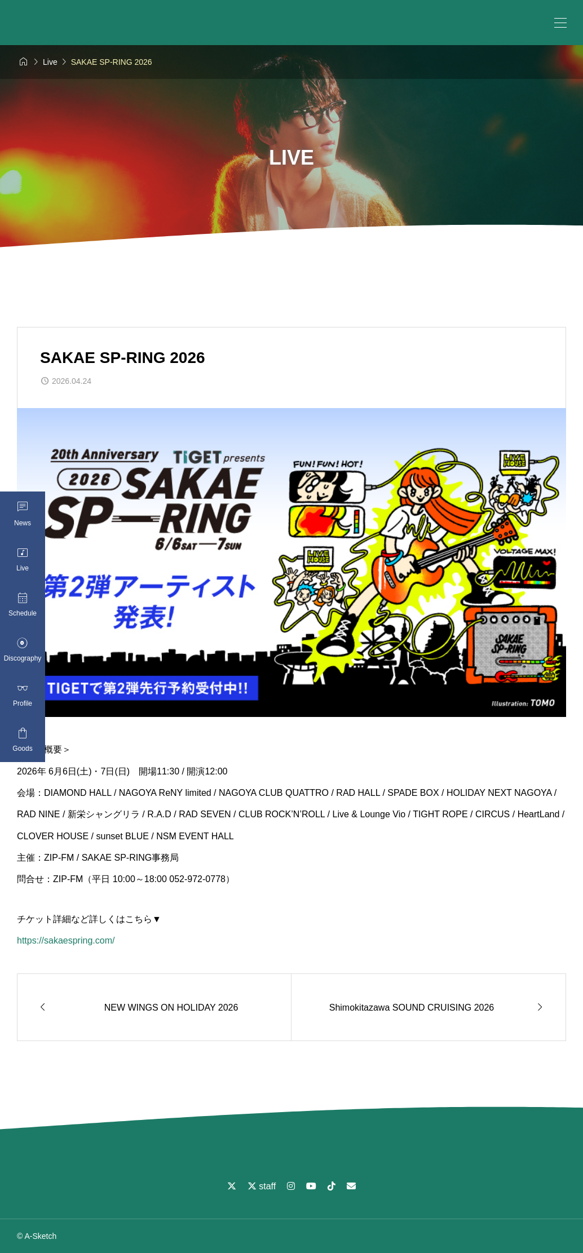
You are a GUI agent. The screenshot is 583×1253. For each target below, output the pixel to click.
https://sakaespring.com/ (65, 940)
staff (262, 1186)
